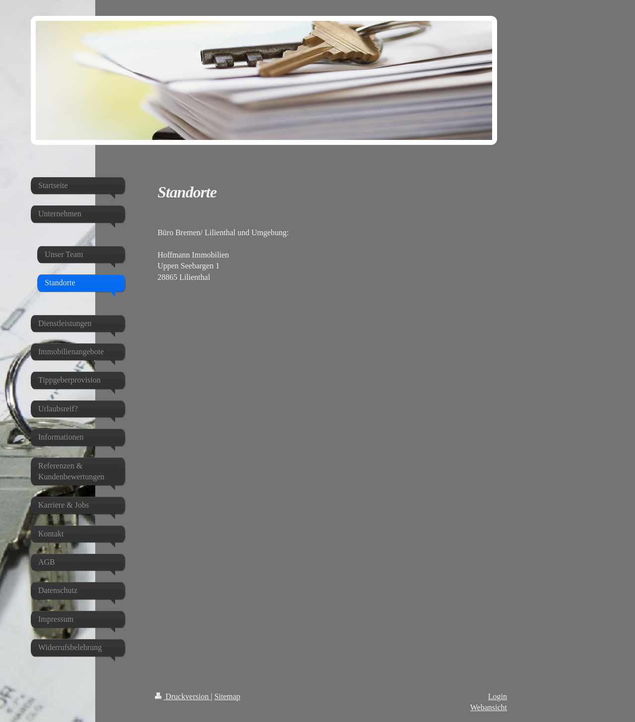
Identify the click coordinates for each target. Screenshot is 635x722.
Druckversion (183, 696)
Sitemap (227, 696)
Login (497, 696)
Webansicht (488, 707)
